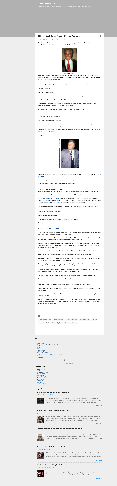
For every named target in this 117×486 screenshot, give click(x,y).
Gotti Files (39, 348)
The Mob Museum (41, 383)
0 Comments (62, 39)
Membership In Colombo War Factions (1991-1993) (50, 354)
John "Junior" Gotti (84, 319)
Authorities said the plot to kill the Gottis (48, 198)
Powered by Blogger (69, 360)
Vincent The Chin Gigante (71, 322)
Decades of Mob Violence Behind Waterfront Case (53, 410)
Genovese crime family (55, 79)
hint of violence (81, 124)
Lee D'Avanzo (40, 343)
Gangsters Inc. (40, 375)
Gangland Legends (41, 376)
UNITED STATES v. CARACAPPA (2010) (47, 344)
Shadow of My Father (54, 228)
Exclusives (39, 347)
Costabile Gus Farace (54, 45)
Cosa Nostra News (47, 4)
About (38, 341)
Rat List (39, 355)
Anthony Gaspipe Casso (45, 319)
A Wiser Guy (40, 380)
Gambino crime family (58, 319)
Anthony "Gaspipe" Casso (65, 288)
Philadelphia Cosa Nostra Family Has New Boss (52, 447)
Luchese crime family (44, 322)
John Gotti (94, 319)
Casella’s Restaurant (76, 191)
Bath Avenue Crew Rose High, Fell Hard (49, 465)
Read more (99, 405)
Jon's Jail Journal (41, 373)
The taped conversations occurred (58, 202)
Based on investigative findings (83, 193)
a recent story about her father (75, 43)
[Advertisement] (69, 21)
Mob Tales (39, 371)
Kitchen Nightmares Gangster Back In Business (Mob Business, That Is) (59, 429)
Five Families (40, 346)
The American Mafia (42, 378)
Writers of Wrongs (41, 369)
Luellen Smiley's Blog (42, 372)
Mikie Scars (40, 357)
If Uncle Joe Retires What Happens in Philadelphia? (53, 392)
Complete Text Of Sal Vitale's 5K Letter (47, 353)
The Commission (41, 350)
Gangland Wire (40, 379)
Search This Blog (41, 351)
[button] (100, 36)
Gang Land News (41, 382)
